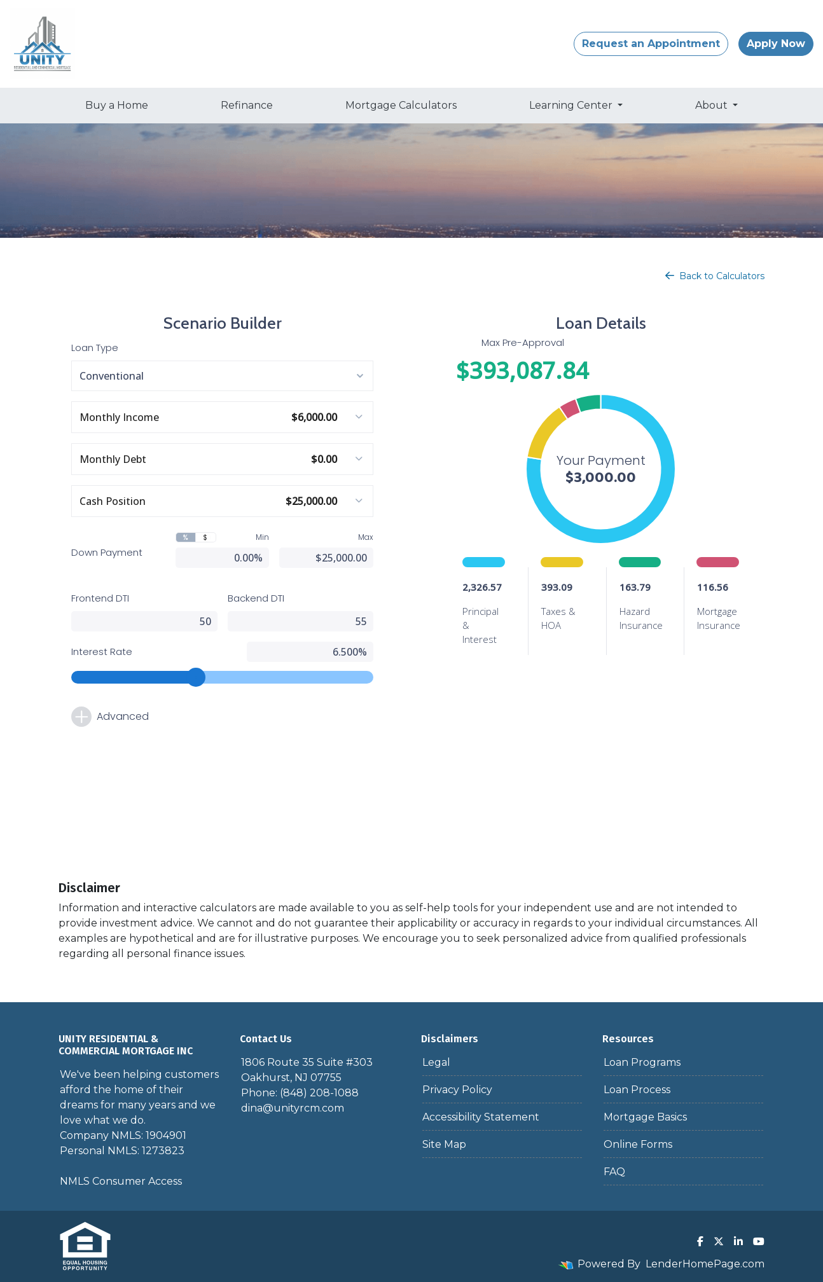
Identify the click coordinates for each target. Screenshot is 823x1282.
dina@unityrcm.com (292, 1108)
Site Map (444, 1144)
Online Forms (638, 1144)
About (712, 105)
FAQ (614, 1172)
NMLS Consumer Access (121, 1181)
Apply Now (776, 44)
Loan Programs (642, 1062)
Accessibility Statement (480, 1117)
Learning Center (572, 105)
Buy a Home (116, 105)
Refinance (247, 105)
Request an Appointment (651, 44)
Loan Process (637, 1090)
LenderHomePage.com (705, 1264)
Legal (436, 1062)
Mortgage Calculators (401, 105)
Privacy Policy (457, 1090)
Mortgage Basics (645, 1117)
